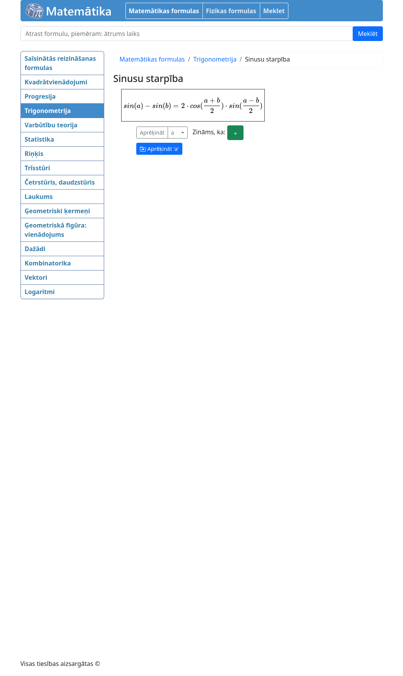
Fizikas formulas (231, 11)
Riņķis (34, 153)
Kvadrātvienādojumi (56, 82)
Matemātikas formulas (164, 11)
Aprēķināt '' (159, 148)
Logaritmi (40, 292)
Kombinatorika (48, 263)
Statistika (39, 139)
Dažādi (35, 249)
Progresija (40, 96)
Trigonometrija (48, 110)
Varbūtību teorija (51, 125)
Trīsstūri (37, 168)
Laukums (39, 196)
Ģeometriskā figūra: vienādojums (55, 230)
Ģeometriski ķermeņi (57, 211)
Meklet (274, 11)
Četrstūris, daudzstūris (60, 182)
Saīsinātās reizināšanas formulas (60, 63)
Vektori (36, 277)
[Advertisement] (51, 424)
